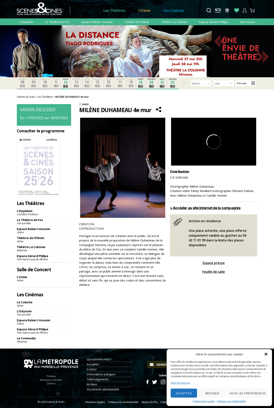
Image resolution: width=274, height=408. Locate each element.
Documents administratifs (103, 389)
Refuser (212, 393)
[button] (266, 354)
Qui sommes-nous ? (99, 359)
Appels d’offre (150, 402)
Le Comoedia (44, 339)
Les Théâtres (114, 10)
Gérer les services (180, 383)
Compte (244, 10)
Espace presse (214, 263)
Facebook (147, 381)
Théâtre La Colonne (174, 22)
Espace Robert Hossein (97, 22)
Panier (252, 10)
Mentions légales (95, 402)
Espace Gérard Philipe (213, 22)
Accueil (86, 10)
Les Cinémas (173, 10)
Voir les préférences (248, 393)
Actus (218, 10)
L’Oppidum (26, 22)
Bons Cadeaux (227, 10)
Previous (86, 168)
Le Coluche (44, 303)
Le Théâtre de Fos (57, 22)
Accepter (184, 393)
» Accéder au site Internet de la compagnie (205, 208)
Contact (92, 369)
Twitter (154, 381)
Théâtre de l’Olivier (137, 22)
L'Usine (44, 278)
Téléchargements (98, 379)
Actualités (93, 364)
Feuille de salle (213, 271)
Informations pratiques (101, 374)
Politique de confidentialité (231, 401)
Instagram (163, 381)
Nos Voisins (247, 22)
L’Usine (144, 10)
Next (159, 168)
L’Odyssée (44, 312)
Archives (92, 384)
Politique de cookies (204, 401)
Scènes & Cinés (55, 402)
